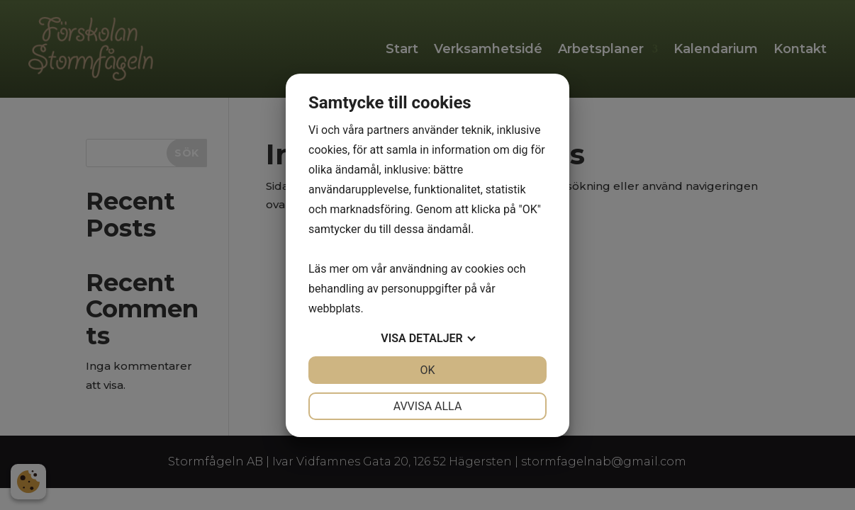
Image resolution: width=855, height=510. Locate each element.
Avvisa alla (427, 406)
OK (427, 370)
